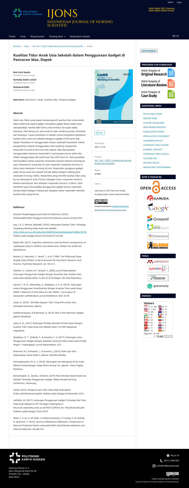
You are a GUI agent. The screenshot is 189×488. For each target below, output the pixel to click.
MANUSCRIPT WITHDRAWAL (157, 167)
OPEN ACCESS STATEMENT (156, 136)
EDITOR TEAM (150, 118)
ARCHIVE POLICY (151, 162)
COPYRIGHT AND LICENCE (156, 153)
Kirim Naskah (148, 50)
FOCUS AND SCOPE (152, 113)
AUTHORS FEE (150, 158)
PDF (101, 132)
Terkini (12, 36)
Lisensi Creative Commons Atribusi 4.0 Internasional (157, 481)
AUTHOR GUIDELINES (153, 122)
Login (179, 2)
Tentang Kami (56, 36)
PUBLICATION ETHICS (153, 131)
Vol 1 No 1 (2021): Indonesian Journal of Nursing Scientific (57, 46)
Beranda (17, 46)
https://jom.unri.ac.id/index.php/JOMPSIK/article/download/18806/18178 (49, 232)
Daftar (170, 2)
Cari (176, 35)
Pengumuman (37, 36)
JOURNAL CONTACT (152, 149)
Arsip (23, 36)
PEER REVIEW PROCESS (154, 127)
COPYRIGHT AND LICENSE (156, 145)
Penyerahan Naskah (80, 36)
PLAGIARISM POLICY (153, 140)
